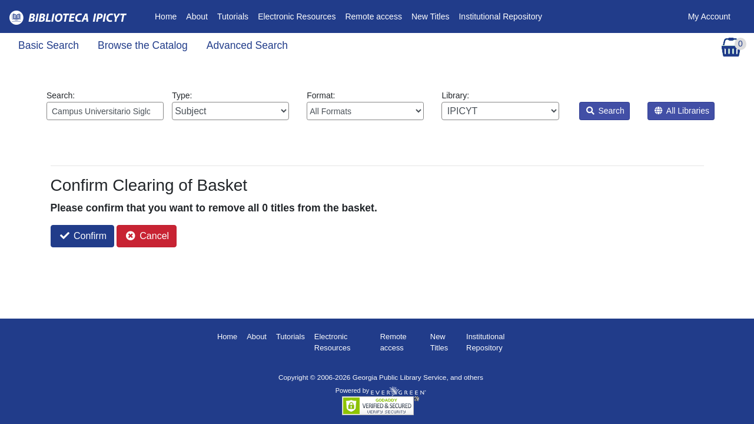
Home (168, 15)
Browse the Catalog (143, 45)
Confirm (83, 236)
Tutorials (232, 16)
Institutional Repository (500, 16)
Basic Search (48, 45)
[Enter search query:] (105, 111)
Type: (230, 105)
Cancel (147, 236)
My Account (709, 16)
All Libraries (682, 110)
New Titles (430, 16)
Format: (365, 105)
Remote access (373, 16)
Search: (105, 105)
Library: (500, 105)
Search (605, 110)
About (197, 16)
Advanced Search (247, 45)
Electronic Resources (297, 16)
